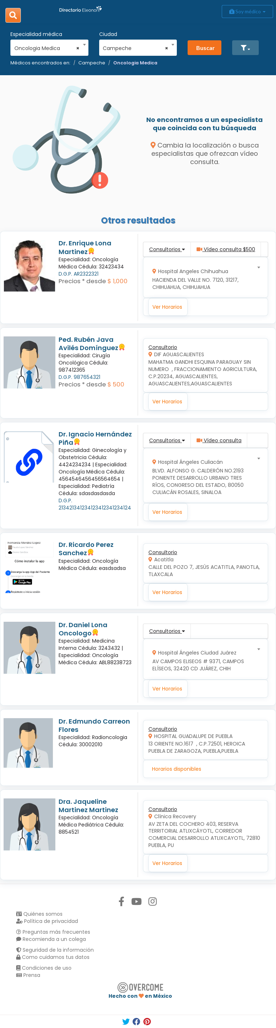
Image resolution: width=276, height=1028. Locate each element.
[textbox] (203, 277)
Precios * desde (82, 281)
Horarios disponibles (176, 769)
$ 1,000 (117, 281)
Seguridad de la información (55, 950)
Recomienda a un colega (51, 939)
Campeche (91, 63)
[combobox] (47, 46)
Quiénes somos (39, 914)
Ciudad (108, 34)
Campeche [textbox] (135, 48)
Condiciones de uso (44, 968)
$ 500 (115, 384)
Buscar (205, 47)
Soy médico (247, 11)
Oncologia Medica (135, 63)
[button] (245, 47)
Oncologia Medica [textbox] (47, 48)
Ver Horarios (167, 307)
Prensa (28, 975)
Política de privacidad (47, 921)
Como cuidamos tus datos (52, 957)
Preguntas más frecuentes (53, 932)
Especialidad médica (36, 34)
